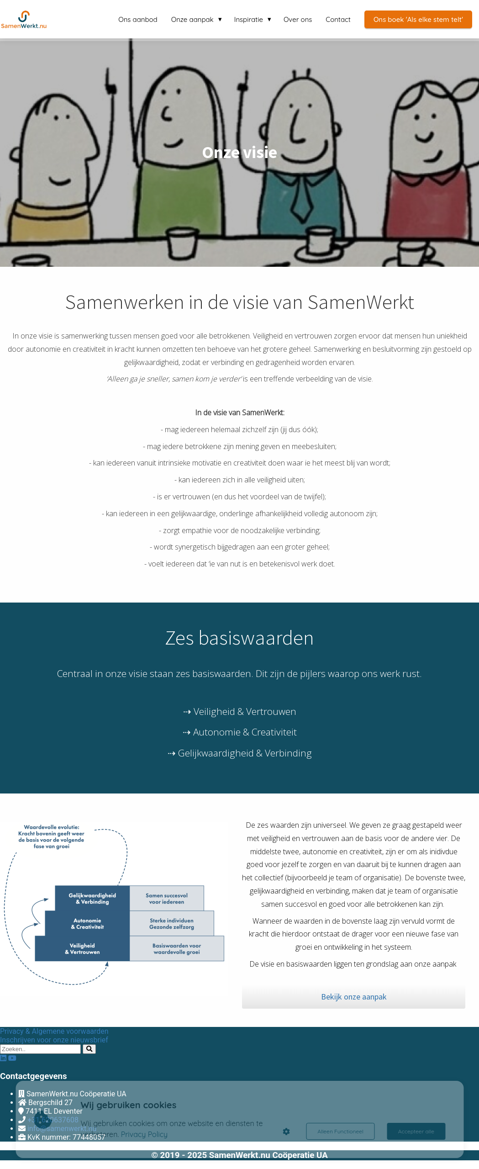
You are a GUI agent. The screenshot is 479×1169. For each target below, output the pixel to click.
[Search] (89, 1049)
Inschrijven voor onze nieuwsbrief (54, 1040)
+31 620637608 (53, 1120)
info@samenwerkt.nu (61, 1128)
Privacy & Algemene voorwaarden (54, 1031)
